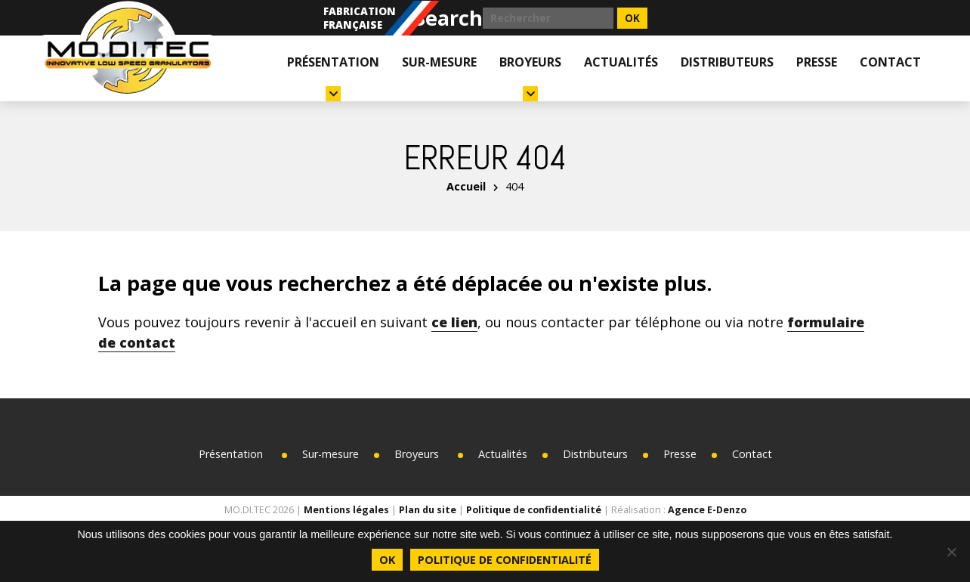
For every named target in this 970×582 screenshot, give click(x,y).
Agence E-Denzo (707, 509)
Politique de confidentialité (533, 509)
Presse (816, 62)
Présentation (333, 77)
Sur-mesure (439, 62)
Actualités (621, 62)
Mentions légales (346, 509)
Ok (387, 560)
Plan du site (427, 509)
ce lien (454, 322)
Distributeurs (727, 62)
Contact (890, 62)
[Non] (951, 551)
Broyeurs (530, 77)
